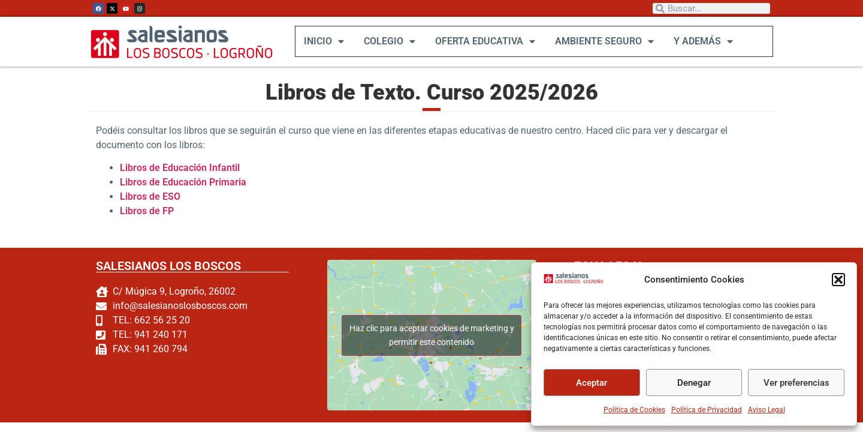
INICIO (323, 41)
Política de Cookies (634, 410)
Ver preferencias (796, 382)
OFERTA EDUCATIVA (484, 41)
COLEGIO (389, 41)
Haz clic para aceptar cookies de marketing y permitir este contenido (431, 334)
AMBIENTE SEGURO (603, 41)
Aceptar (591, 382)
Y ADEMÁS (702, 41)
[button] (838, 280)
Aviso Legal (766, 410)
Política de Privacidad (706, 410)
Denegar (694, 382)
